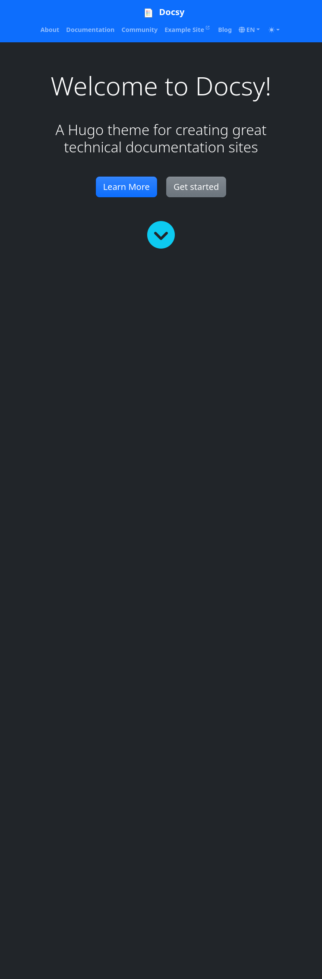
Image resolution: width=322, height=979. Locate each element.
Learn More (126, 187)
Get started (196, 187)
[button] (249, 30)
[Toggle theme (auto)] (274, 30)
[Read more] (161, 235)
